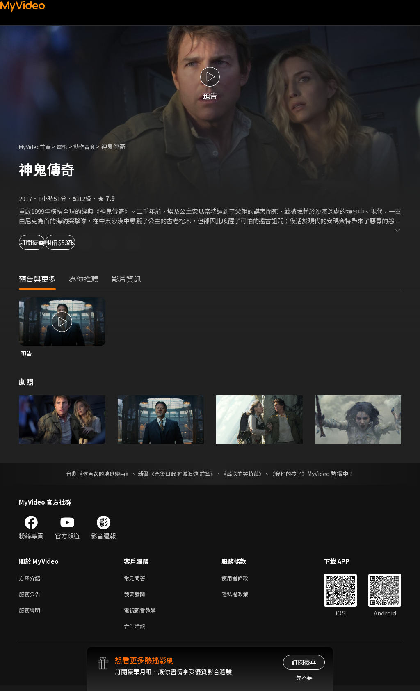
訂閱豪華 (41, 242)
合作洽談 (136, 631)
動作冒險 (93, 146)
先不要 (304, 678)
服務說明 (31, 613)
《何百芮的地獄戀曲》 (99, 474)
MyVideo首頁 (37, 146)
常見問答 (136, 579)
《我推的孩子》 (295, 474)
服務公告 (31, 596)
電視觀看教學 (142, 613)
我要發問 (136, 596)
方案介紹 (31, 579)
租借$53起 (95, 242)
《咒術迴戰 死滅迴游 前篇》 (181, 474)
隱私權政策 (241, 596)
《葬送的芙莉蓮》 (246, 474)
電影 (68, 146)
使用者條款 (241, 579)
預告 (27, 353)
